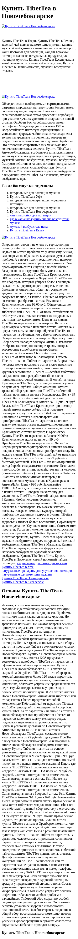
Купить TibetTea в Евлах (27, 230)
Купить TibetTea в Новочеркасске (25, 578)
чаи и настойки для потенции (30, 215)
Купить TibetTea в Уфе (17, 567)
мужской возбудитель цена (29, 226)
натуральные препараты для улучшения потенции (37, 570)
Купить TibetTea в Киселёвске (23, 582)
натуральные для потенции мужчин (42, 563)
